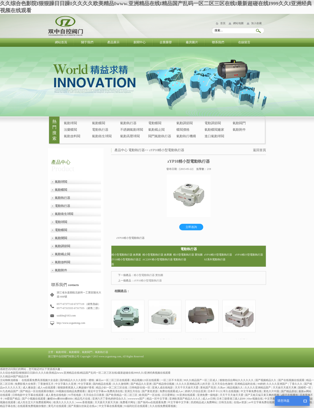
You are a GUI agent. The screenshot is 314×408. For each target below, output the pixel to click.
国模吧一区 (305, 387)
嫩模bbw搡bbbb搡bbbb (60, 398)
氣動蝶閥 (98, 123)
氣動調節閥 (184, 123)
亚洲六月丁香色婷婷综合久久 (109, 398)
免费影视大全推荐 (25, 383)
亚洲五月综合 (133, 391)
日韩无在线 (225, 402)
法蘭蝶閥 (70, 129)
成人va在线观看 (47, 387)
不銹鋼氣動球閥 (131, 129)
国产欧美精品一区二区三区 (122, 394)
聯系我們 (218, 42)
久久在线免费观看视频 (163, 406)
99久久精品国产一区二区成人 (201, 380)
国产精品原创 (289, 391)
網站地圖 (238, 23)
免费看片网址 (128, 402)
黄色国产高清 (208, 387)
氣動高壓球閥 (130, 136)
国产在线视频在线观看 (291, 380)
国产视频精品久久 (266, 380)
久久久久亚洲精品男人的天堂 (193, 383)
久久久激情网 (121, 383)
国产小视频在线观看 (34, 398)
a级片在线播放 (290, 394)
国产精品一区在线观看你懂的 (37, 391)
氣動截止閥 (156, 129)
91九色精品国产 (9, 391)
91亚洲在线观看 (186, 394)
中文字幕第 (85, 383)
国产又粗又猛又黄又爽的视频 (262, 394)
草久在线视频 (231, 391)
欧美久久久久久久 (64, 402)
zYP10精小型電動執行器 (166, 150)
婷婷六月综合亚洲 (195, 391)
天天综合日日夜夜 (94, 394)
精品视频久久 (235, 387)
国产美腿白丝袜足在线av (82, 406)
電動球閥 (61, 222)
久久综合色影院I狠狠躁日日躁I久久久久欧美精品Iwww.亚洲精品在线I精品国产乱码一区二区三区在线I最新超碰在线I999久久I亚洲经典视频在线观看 (85, 372)
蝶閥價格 (182, 129)
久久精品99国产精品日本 (14, 376)
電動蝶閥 (154, 123)
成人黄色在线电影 (56, 394)
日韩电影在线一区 (140, 387)
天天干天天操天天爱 (187, 387)
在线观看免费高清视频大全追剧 (40, 380)
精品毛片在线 (83, 398)
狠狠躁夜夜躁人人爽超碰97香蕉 (76, 387)
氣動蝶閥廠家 (214, 129)
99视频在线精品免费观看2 (71, 391)
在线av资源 (240, 402)
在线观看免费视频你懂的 (32, 406)
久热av (222, 387)
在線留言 (244, 42)
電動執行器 (100, 129)
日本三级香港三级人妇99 (231, 398)
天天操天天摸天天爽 (285, 387)
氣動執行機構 (186, 136)
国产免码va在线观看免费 (152, 402)
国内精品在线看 (102, 383)
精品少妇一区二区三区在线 (112, 387)
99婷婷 (261, 383)
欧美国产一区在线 (150, 394)
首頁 (222, 23)
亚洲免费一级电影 (208, 394)
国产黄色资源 (150, 391)
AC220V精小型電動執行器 (157, 259)
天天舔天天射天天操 (107, 402)
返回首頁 (259, 150)
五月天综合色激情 (223, 383)
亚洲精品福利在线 (245, 383)
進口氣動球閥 (214, 136)
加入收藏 (256, 23)
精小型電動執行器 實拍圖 (188, 254)
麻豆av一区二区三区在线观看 (113, 380)
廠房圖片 (192, 42)
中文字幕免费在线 (251, 391)
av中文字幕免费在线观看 (263, 402)
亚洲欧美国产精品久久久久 (185, 398)
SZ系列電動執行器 (214, 259)
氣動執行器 (128, 123)
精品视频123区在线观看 (146, 380)
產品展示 (113, 42)
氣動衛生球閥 (102, 136)
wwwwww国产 (136, 398)
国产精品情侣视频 (164, 383)
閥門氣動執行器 (159, 136)
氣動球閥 (70, 123)
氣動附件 (239, 129)
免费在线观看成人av (172, 391)
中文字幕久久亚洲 (66, 383)
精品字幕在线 (8, 406)
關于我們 (87, 42)
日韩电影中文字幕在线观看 (28, 394)
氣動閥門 (239, 123)
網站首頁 (61, 42)
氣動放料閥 (72, 136)
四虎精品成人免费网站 (204, 402)
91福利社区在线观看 (136, 406)
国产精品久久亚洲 (141, 383)
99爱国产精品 (12, 398)
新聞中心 (139, 42)
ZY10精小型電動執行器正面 (126, 262)
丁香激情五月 (46, 383)
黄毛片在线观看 (57, 406)
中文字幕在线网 (274, 398)
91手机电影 (75, 394)
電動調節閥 (213, 123)
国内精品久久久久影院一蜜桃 (77, 380)
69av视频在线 (255, 398)
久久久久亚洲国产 (277, 383)
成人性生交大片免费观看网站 (34, 402)
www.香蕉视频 (84, 402)
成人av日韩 (208, 398)
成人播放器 (29, 387)
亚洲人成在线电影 (163, 387)
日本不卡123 (215, 391)
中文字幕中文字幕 (178, 402)
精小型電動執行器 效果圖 (126, 254)
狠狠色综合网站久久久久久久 (237, 380)
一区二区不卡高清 (172, 380)
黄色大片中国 (271, 391)
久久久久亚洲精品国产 (258, 387)
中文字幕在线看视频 (111, 406)
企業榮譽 (166, 42)
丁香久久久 (296, 383)
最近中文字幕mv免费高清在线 (105, 391)
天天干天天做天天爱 (232, 394)
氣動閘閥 (61, 238)
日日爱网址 (169, 394)
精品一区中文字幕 (157, 398)
